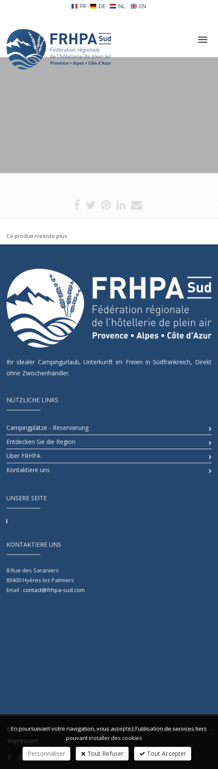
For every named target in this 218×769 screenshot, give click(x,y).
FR (78, 6)
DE (98, 6)
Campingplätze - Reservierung (47, 428)
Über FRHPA (23, 456)
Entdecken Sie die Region (40, 442)
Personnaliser (46, 753)
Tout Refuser (102, 753)
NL (117, 6)
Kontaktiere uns (28, 470)
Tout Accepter (162, 753)
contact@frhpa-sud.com (54, 590)
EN (138, 6)
